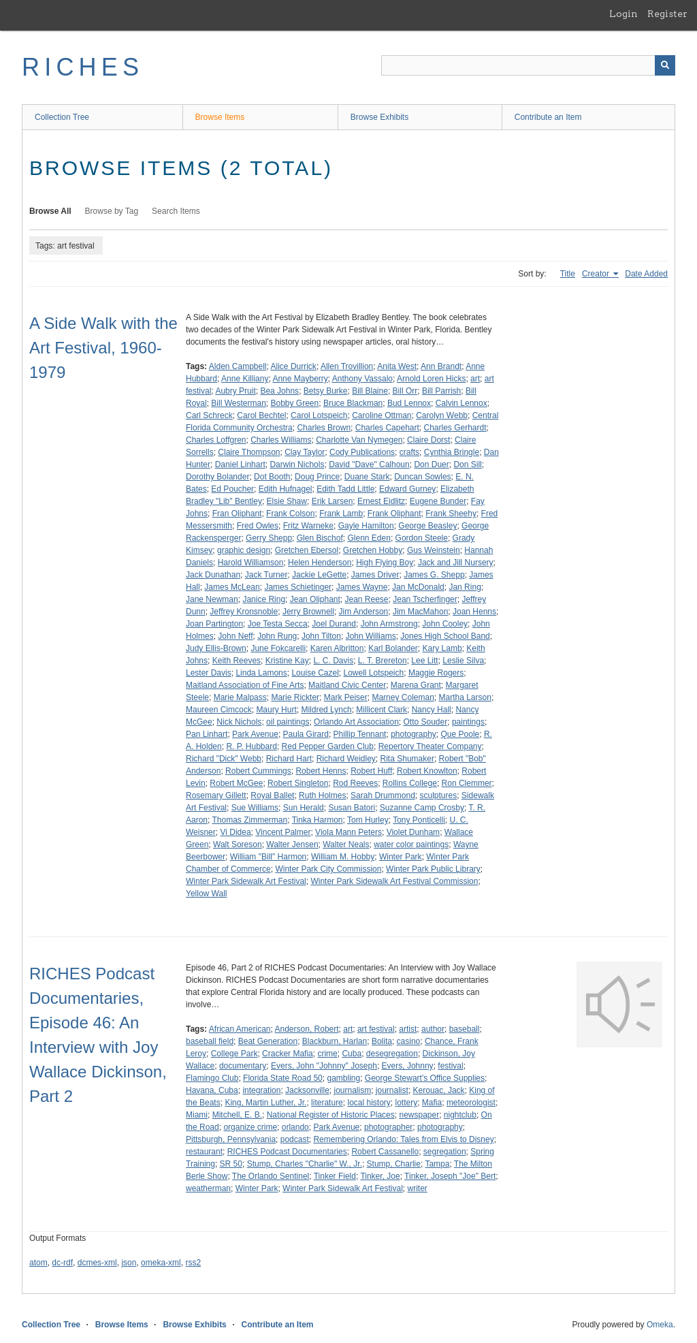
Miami (197, 1115)
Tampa (437, 1164)
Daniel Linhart (240, 464)
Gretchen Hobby (372, 550)
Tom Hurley (368, 820)
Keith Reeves (236, 660)
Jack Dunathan (213, 575)
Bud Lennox (409, 403)
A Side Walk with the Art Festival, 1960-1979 (103, 347)
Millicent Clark (381, 709)
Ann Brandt (441, 366)
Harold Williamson (251, 562)
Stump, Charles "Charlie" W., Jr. (304, 1164)
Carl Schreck (209, 415)
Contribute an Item (548, 117)
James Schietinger (297, 587)
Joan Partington (214, 624)
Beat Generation (267, 1041)
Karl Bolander (393, 648)
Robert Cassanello (385, 1151)
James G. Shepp (434, 575)
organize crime (250, 1127)
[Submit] (665, 65)
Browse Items (220, 117)
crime (327, 1053)
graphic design (243, 550)
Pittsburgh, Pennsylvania (231, 1139)
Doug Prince (317, 476)
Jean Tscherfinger (425, 599)
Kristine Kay (287, 660)
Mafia (432, 1102)
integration (261, 1090)
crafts (409, 452)
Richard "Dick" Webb (223, 758)
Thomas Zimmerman (249, 820)
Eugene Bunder (438, 501)
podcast (294, 1139)
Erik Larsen (332, 501)
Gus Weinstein (433, 550)
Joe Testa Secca (278, 624)
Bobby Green (295, 403)
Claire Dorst (428, 440)
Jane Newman (212, 599)
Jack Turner (266, 575)
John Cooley (445, 624)
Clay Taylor (305, 452)
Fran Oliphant (237, 513)
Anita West (397, 366)
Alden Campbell (238, 366)
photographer (388, 1127)
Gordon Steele (421, 538)
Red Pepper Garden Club (328, 746)
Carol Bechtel (261, 415)
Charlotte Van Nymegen (359, 440)
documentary (242, 1066)
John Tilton (321, 636)
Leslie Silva (463, 660)
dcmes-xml (97, 1262)
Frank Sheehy (450, 513)
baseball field (209, 1041)
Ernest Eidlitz (381, 501)
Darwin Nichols (297, 464)
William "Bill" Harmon (268, 857)
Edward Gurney (407, 489)
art (475, 378)
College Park (234, 1053)
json (128, 1262)
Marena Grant (416, 685)
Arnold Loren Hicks (431, 378)
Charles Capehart (387, 427)
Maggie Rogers (436, 673)
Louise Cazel (314, 673)
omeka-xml (161, 1262)
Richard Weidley (346, 758)
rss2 (193, 1262)
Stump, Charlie (394, 1164)
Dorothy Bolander (217, 476)
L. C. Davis (333, 660)
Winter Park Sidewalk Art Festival (246, 881)
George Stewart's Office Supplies (425, 1078)
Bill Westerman (238, 403)
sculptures (438, 795)
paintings (468, 722)
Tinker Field (335, 1176)
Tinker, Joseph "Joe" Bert (450, 1176)
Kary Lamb (442, 648)
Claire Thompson (249, 452)
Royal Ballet (272, 795)
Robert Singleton (298, 783)
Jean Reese (367, 599)
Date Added (646, 274)
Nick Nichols (238, 722)
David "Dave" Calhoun (369, 464)
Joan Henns (474, 611)
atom (38, 1262)
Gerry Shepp (269, 538)
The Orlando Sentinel (270, 1176)
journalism (352, 1090)
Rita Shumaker (407, 758)
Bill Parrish (441, 391)
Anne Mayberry (299, 378)
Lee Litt (424, 660)
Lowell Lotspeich (373, 673)
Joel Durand (334, 624)
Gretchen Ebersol (306, 550)
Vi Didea (235, 832)
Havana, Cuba (212, 1090)
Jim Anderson (364, 611)
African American (240, 1029)
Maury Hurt (276, 709)
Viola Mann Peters (348, 832)
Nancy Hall (431, 709)
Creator (596, 274)
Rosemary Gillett (216, 795)
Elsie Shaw (287, 501)
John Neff (235, 636)
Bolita (382, 1041)
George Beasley (427, 526)
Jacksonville (307, 1090)
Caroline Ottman (381, 415)
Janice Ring (263, 599)
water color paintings (411, 844)
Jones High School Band (444, 636)
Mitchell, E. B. (237, 1115)
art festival (376, 1029)
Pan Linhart (206, 734)
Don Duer (431, 464)
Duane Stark (367, 476)
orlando (295, 1127)
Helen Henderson (319, 562)
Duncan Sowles (422, 476)
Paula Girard (306, 734)
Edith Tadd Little (345, 489)
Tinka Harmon (317, 820)
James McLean (231, 587)
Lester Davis (208, 673)
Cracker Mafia (287, 1053)
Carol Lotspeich (319, 415)
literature (327, 1102)
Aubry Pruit (235, 391)
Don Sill (467, 464)
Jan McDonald (418, 587)
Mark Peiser (346, 697)
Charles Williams (280, 440)
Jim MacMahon (420, 611)
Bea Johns (279, 391)
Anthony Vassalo (362, 378)
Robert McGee (236, 783)
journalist (392, 1090)
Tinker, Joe (380, 1176)
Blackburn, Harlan (334, 1041)
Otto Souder (426, 722)
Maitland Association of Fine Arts (245, 685)
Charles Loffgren (216, 440)
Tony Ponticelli (419, 820)
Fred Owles (257, 526)
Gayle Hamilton (366, 526)
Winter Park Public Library (433, 869)
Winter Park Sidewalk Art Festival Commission (394, 881)
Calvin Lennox (461, 403)
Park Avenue (255, 734)
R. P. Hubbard (251, 746)
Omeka (660, 1324)
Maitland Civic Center (347, 685)
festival (450, 1066)
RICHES (83, 67)
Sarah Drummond (383, 795)
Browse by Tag (112, 211)
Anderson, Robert (307, 1029)
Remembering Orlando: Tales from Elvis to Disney (403, 1139)
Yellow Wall (206, 893)
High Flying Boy (384, 562)
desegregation (392, 1053)
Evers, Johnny (408, 1066)
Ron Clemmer (467, 783)
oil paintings (287, 722)
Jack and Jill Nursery (455, 562)
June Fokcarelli (278, 648)
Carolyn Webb (442, 415)
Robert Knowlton (427, 771)
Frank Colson (290, 513)
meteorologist (471, 1102)
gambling (343, 1078)
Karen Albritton (337, 648)
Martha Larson (465, 697)
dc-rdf (62, 1262)
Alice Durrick (294, 366)
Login (623, 13)
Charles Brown (324, 427)
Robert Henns (320, 771)
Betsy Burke (326, 391)
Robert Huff (371, 771)
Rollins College (410, 783)
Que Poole (460, 734)
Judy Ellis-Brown (216, 648)
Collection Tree (62, 117)
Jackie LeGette (319, 575)
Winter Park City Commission (328, 869)
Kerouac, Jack (439, 1090)
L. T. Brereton (382, 660)
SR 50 (231, 1164)
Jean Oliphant (315, 599)
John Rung (277, 636)
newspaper (419, 1115)
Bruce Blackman (353, 403)
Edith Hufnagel (285, 489)
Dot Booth (272, 476)
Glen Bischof (320, 538)
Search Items (176, 211)
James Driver (375, 575)
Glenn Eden (368, 538)
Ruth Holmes (322, 795)
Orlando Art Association (356, 722)
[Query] (528, 65)
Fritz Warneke (308, 526)
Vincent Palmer (282, 832)
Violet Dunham (413, 832)
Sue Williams (254, 807)
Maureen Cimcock (219, 709)
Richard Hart (289, 758)
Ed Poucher (232, 489)
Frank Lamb (341, 513)
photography (413, 734)
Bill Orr (405, 391)
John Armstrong (389, 624)
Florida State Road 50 (283, 1078)
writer (417, 1188)
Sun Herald (303, 807)
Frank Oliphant (394, 513)
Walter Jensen (292, 844)
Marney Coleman (403, 697)
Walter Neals (346, 844)
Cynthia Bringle (451, 452)
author (432, 1029)
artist (408, 1029)
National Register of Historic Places (331, 1115)
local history (368, 1102)
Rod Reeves (355, 783)
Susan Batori (351, 807)
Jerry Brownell (308, 611)
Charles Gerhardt (455, 427)
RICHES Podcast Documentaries (287, 1151)
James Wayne (362, 587)
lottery (406, 1102)
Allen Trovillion (347, 366)
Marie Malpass (240, 697)
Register (667, 13)
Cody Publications (362, 452)
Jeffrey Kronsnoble (244, 611)
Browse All (50, 211)
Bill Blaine (370, 391)
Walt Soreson (237, 844)
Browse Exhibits (379, 117)
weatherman (208, 1188)
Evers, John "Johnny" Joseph (324, 1066)
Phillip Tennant (360, 734)
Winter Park (400, 857)
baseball (464, 1029)
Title (567, 274)
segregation (444, 1151)
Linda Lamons (261, 673)
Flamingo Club (212, 1078)
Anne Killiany (244, 378)
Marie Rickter (295, 697)
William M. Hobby (342, 857)
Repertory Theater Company (430, 746)
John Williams (371, 636)
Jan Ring (465, 587)
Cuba (351, 1053)
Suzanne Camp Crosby (422, 807)
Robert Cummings (258, 771)
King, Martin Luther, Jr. (265, 1102)
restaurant (204, 1151)
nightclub (460, 1115)
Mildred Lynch (326, 709)
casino (409, 1041)
